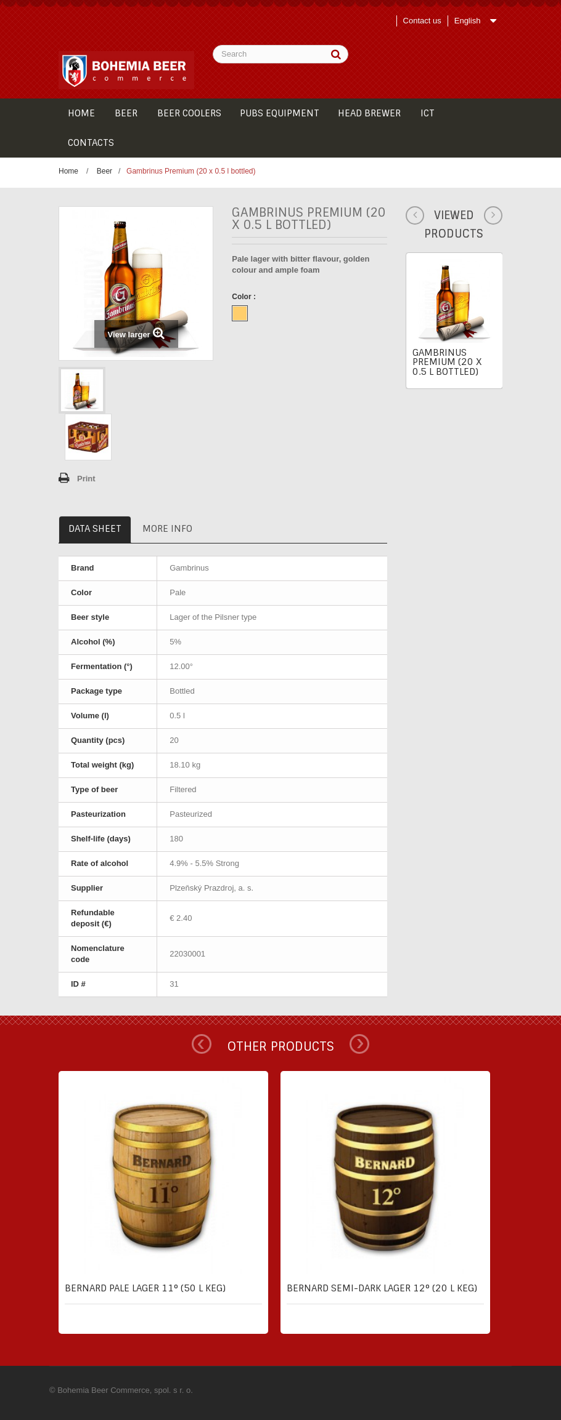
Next (359, 1044)
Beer (104, 171)
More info (167, 529)
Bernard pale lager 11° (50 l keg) (145, 1288)
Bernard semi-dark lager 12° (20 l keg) (382, 1288)
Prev (201, 1044)
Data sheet (94, 529)
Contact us (422, 20)
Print (86, 478)
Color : (245, 296)
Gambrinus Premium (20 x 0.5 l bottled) (446, 362)
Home (68, 171)
